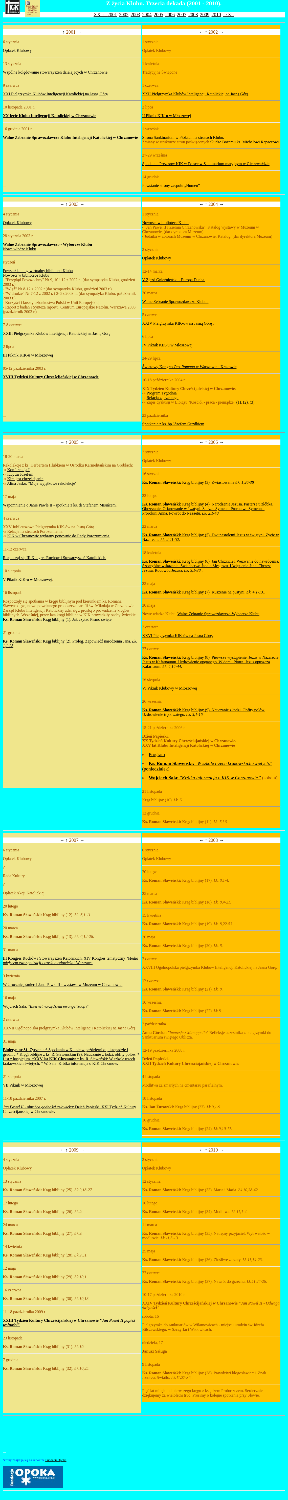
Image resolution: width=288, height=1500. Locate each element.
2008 (193, 14)
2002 (123, 14)
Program (157, 754)
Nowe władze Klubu (19, 249)
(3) (252, 402)
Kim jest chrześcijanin (25, 479)
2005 (158, 14)
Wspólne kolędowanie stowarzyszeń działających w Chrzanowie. (55, 72)
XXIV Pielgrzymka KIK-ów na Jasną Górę (177, 323)
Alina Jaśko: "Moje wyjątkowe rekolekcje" (42, 483)
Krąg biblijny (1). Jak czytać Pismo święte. (58, 619)
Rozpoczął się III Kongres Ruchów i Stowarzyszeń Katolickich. (54, 558)
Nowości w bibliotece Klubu (26, 275)
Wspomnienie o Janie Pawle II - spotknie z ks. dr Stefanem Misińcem (59, 505)
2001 (112, 14)
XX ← (100, 14)
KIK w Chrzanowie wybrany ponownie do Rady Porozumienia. (58, 536)
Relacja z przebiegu (163, 397)
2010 (216, 14)
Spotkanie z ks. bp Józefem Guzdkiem (173, 424)
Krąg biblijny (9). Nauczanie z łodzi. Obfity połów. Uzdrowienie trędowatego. (203, 712)
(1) (238, 402)
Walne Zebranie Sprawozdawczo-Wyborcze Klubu (218, 614)
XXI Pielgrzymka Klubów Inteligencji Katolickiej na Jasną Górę (55, 94)
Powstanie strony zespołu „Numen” (171, 185)
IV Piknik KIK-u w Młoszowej (167, 345)
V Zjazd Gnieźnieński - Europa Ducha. (173, 280)
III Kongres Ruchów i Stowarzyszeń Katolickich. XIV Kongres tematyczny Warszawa (70, 960)
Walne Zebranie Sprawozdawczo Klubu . (175, 301)
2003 (135, 14)
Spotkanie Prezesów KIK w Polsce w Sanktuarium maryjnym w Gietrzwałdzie (205, 164)
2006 (170, 14)
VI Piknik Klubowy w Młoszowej (169, 688)
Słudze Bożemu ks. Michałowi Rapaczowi (244, 142)
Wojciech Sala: (46, 1006)
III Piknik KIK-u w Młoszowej (28, 355)
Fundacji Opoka (55, 1460)
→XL (228, 14)
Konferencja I (18, 470)
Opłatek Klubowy (17, 50)
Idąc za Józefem (20, 474)
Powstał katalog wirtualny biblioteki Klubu (38, 271)
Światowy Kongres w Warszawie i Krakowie (189, 367)
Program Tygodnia (162, 393)
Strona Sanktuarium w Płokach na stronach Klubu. (183, 137)
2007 (181, 14)
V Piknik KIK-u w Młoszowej (27, 579)
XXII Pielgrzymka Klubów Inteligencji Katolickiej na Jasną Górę (195, 94)
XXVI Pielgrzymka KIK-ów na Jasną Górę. (177, 635)
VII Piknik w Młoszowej (23, 1085)
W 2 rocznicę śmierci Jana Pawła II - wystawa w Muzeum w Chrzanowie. (62, 984)
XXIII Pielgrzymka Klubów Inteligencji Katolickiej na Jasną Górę (56, 333)
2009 (204, 14)
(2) (245, 402)
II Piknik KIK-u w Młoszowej (166, 116)
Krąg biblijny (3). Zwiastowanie (198, 482)
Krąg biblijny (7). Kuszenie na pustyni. (203, 592)
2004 (146, 14)
